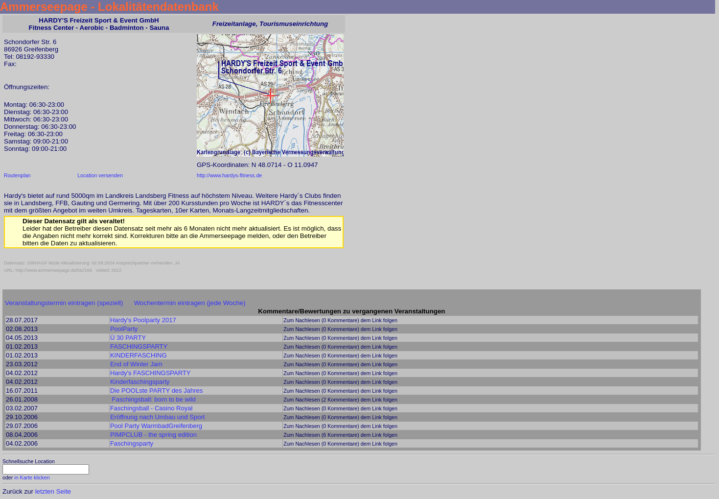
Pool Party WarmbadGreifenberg (156, 425)
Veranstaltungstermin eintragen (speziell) (64, 303)
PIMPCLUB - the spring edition (153, 434)
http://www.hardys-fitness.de (229, 175)
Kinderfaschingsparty (139, 381)
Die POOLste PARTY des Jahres (156, 390)
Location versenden (100, 175)
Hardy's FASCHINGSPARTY (150, 373)
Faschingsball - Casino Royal (151, 408)
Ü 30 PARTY (128, 337)
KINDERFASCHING (138, 355)
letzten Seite (53, 491)
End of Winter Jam (136, 364)
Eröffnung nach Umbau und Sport (157, 417)
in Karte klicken (31, 477)
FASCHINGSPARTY (138, 346)
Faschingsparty (131, 443)
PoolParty (124, 329)
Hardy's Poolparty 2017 (143, 320)
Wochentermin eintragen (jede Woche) (190, 303)
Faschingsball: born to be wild (154, 399)
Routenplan (17, 175)
